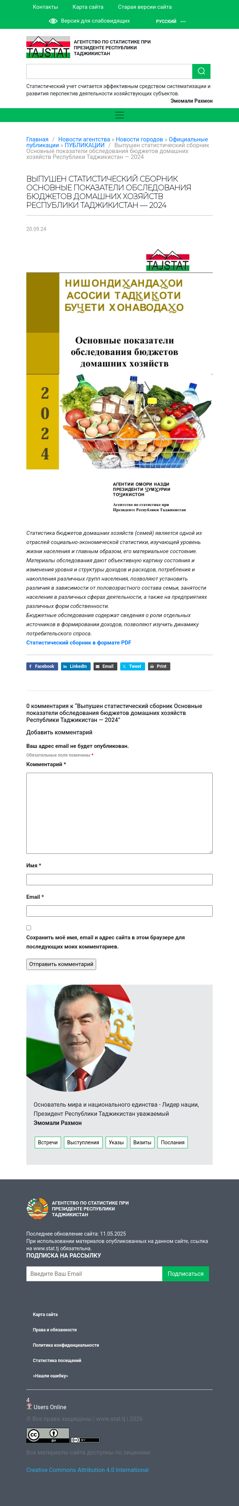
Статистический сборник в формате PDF (78, 642)
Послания (173, 1142)
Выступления (83, 1142)
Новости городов (139, 139)
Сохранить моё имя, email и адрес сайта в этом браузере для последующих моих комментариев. (105, 942)
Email (35, 897)
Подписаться (186, 1273)
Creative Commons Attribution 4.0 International (87, 1470)
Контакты (45, 7)
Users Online (46, 1403)
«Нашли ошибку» (50, 1375)
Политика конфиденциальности (66, 1345)
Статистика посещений (57, 1360)
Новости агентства (84, 139)
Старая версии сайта (145, 7)
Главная (37, 139)
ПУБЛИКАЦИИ (85, 145)
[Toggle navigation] (119, 115)
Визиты (142, 1142)
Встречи (48, 1142)
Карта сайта (88, 7)
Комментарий (46, 764)
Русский (171, 21)
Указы (116, 1142)
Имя (33, 865)
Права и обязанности (55, 1329)
